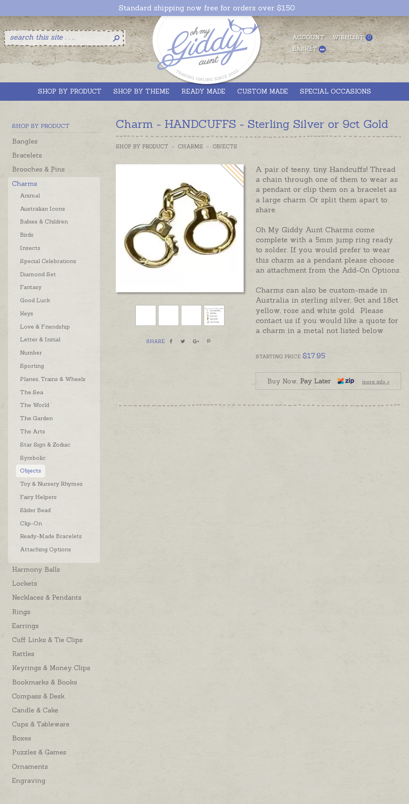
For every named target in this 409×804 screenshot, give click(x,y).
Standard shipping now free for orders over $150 (207, 8)
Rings (21, 612)
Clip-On (31, 523)
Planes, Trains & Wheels (52, 379)
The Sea (31, 392)
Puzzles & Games (39, 752)
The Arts (32, 431)
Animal (30, 195)
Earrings (25, 626)
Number (31, 352)
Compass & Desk (38, 696)
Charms (24, 184)
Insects (30, 247)
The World (34, 405)
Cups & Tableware (40, 724)
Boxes (21, 738)
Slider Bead (35, 510)
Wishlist (352, 37)
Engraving (29, 780)
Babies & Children (44, 221)
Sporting (32, 365)
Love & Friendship (45, 326)
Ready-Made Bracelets (51, 536)
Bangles (25, 141)
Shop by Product (142, 146)
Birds (27, 234)
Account (308, 37)
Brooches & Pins (38, 169)
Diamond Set (38, 274)
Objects (30, 470)
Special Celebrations (48, 261)
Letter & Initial (40, 339)
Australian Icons (42, 208)
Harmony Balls (36, 569)
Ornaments (30, 766)
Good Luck (35, 300)
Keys (26, 313)
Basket (309, 49)
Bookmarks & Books (44, 682)
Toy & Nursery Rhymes (51, 483)
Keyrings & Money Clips (51, 668)
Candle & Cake (35, 710)
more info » (375, 382)
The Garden (36, 418)
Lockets (24, 583)
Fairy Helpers (38, 497)
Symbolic (33, 457)
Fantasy (31, 287)
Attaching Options (45, 549)
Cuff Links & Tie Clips (47, 640)
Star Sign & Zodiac (45, 444)
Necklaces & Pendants (46, 597)
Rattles (23, 654)
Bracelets (27, 155)
